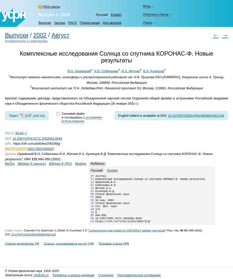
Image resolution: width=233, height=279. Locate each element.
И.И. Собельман (106, 71)
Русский (102, 15)
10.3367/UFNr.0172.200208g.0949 (37, 138)
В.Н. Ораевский (79, 71)
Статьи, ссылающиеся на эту (65, 251)
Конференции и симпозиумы (26, 41)
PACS (72, 23)
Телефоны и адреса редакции (74, 275)
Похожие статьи (110, 251)
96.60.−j (21, 133)
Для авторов (112, 23)
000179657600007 (41, 149)
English (116, 15)
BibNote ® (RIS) (60, 164)
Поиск (147, 23)
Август (60, 35)
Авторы (59, 23)
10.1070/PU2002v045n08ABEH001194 (196, 115)
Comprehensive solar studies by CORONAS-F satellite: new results (127, 238)
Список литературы (19, 251)
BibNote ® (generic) (32, 164)
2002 (39, 35)
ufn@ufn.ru (41, 275)
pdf (28, 115)
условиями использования (82, 119)
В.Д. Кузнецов (153, 71)
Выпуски (44, 23)
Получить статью (155, 14)
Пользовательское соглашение (139, 275)
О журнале (105, 275)
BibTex (10, 164)
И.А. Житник (131, 71)
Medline (80, 164)
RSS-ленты (51, 7)
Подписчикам (90, 23)
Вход (146, 6)
